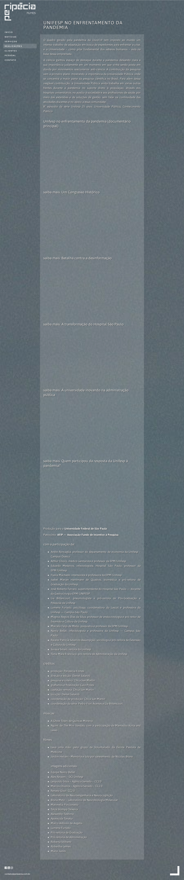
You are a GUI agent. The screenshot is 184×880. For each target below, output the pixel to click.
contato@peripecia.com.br (17, 874)
